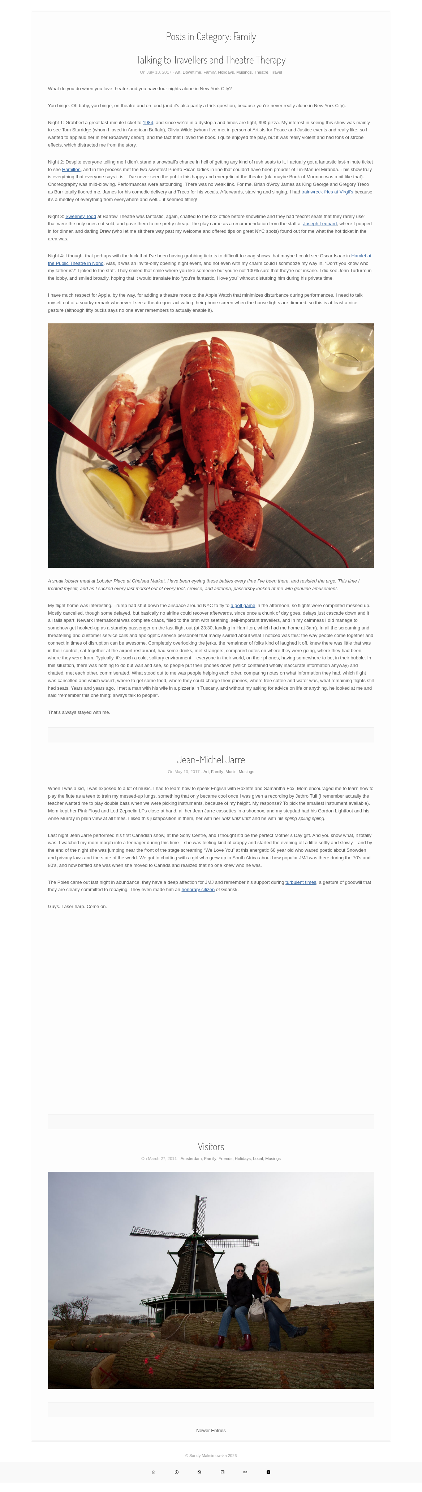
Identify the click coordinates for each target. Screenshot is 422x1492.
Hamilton (71, 169)
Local (258, 1158)
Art (178, 72)
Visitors (211, 1146)
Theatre (261, 72)
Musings (244, 72)
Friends (225, 1158)
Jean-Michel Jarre (211, 759)
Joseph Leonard (320, 223)
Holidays (226, 72)
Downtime (192, 72)
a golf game (243, 605)
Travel (276, 72)
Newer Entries (211, 1430)
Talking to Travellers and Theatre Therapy (210, 59)
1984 (148, 122)
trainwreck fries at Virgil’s (327, 192)
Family (209, 72)
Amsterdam (191, 1158)
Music (230, 771)
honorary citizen (198, 889)
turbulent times (300, 882)
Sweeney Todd (80, 216)
